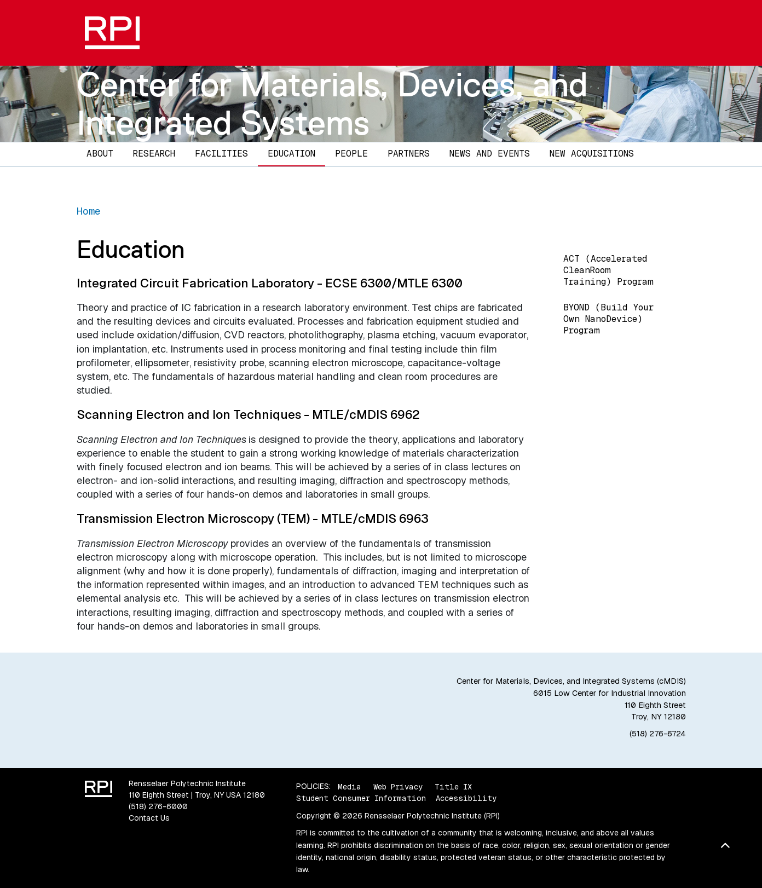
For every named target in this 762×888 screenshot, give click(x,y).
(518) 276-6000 (158, 806)
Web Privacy (398, 786)
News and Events (489, 153)
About (99, 153)
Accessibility (466, 798)
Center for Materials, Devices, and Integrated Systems (332, 103)
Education (291, 153)
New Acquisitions (592, 153)
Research (154, 153)
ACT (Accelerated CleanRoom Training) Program (608, 270)
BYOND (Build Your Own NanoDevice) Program (608, 319)
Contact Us (149, 818)
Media (349, 786)
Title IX (453, 786)
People (351, 153)
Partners (409, 153)
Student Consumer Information (361, 798)
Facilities (221, 153)
